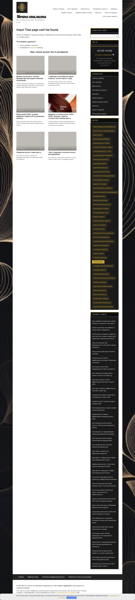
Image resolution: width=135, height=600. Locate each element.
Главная (21, 577)
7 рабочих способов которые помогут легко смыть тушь (61, 77)
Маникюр (114, 9)
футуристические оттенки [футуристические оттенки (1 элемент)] (103, 278)
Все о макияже (72, 9)
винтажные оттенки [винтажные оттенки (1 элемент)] (101, 143)
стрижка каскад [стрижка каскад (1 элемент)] (99, 258)
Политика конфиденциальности (53, 577)
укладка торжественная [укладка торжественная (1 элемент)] (103, 266)
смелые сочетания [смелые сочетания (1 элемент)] (100, 245)
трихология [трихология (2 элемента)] (98, 262)
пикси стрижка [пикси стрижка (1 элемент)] (99, 225)
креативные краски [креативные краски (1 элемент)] (101, 180)
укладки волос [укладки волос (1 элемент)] (99, 270)
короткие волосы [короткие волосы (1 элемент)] (100, 168)
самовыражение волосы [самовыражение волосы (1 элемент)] (103, 241)
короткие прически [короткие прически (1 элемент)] (101, 172)
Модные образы (67, 13)
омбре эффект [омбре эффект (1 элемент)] (99, 217)
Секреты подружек (111, 13)
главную (33, 48)
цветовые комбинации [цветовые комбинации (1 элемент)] (102, 286)
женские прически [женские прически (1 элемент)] (100, 159)
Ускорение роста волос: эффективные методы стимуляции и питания (104, 360)
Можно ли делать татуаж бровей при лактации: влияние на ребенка (29, 78)
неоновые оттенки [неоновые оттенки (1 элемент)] (100, 209)
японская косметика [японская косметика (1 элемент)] (101, 303)
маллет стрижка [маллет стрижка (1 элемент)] (99, 184)
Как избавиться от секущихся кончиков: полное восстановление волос (104, 520)
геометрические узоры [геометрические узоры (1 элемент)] (102, 147)
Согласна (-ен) (72, 597)
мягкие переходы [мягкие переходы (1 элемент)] (100, 200)
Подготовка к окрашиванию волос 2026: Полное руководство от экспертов (104, 544)
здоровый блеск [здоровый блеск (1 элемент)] (99, 164)
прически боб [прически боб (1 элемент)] (98, 229)
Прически (98, 13)
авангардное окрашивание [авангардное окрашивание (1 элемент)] (104, 127)
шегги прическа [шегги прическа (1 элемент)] (99, 294)
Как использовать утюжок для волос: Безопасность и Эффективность (102, 492)
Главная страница (58, 9)
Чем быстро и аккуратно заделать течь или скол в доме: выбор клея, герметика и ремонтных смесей (104, 336)
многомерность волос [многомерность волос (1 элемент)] (102, 188)
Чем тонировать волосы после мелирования (61, 153)
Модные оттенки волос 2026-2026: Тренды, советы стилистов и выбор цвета (61, 116)
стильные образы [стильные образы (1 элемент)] (100, 249)
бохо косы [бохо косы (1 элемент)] (97, 135)
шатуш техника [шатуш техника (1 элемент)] (99, 290)
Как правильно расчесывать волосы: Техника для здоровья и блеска (103, 425)
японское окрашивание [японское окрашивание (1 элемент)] (103, 307)
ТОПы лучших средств (109, 16)
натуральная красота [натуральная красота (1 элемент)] (101, 204)
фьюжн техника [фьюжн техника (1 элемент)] (99, 282)
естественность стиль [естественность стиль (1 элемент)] (102, 151)
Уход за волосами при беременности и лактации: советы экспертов (104, 345)
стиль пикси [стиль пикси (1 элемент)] (98, 254)
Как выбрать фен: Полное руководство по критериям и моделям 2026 (102, 535)
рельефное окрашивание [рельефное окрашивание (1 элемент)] (103, 233)
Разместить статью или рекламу (79, 577)
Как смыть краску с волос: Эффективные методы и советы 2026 (103, 382)
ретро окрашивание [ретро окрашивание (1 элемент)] (101, 237)
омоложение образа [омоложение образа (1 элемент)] (101, 221)
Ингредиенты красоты (100, 9)
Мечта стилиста (31, 16)
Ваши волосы (85, 9)
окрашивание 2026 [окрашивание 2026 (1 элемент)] (100, 213)
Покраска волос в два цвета (28, 152)
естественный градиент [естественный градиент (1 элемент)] (102, 155)
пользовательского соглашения (66, 592)
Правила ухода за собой (84, 13)
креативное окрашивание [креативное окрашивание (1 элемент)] (103, 176)
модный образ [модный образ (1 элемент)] (99, 196)
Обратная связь (33, 577)
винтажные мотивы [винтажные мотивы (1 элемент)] (101, 139)
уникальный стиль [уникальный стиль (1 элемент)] (101, 274)
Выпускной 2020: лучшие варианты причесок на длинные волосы (30, 116)
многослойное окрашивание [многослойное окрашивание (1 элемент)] (105, 192)
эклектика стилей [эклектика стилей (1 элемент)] (100, 298)
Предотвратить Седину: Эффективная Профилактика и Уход (102, 416)
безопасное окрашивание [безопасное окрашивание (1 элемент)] (103, 131)
